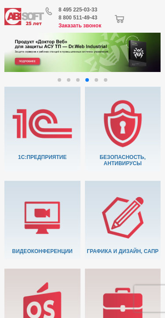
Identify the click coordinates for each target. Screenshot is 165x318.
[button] (59, 80)
